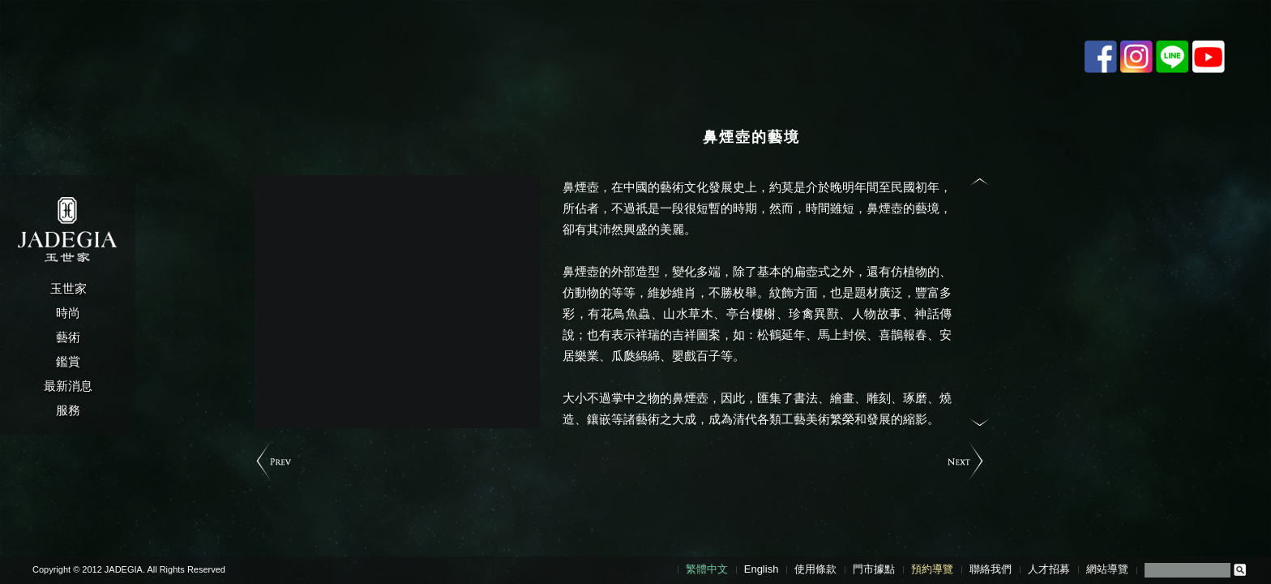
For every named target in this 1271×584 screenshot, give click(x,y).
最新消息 (68, 386)
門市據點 (874, 569)
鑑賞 (68, 361)
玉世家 (68, 288)
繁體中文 (707, 569)
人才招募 (1049, 569)
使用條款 (815, 569)
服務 (68, 410)
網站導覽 (1107, 569)
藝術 (68, 337)
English (761, 569)
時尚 (68, 313)
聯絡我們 (990, 569)
